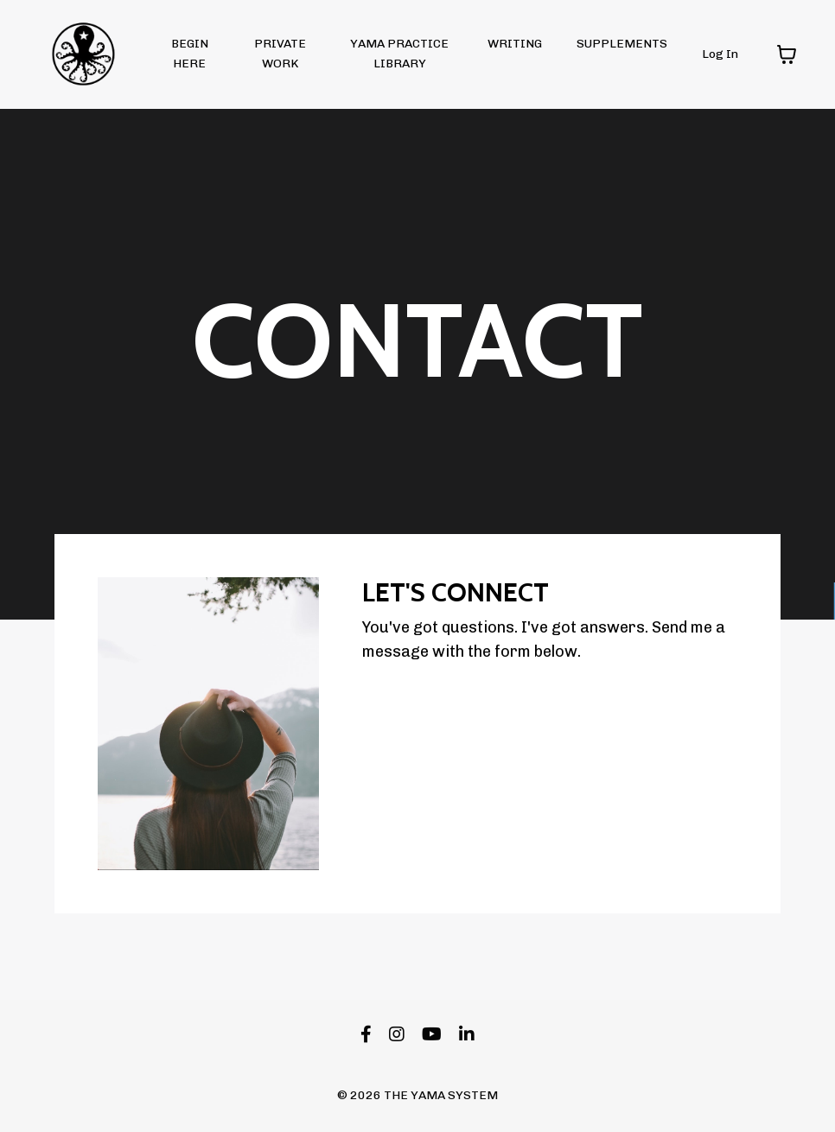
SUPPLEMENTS (622, 43)
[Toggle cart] (786, 54)
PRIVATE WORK (280, 53)
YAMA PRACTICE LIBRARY (399, 53)
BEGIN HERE (189, 53)
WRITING (515, 43)
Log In (720, 54)
